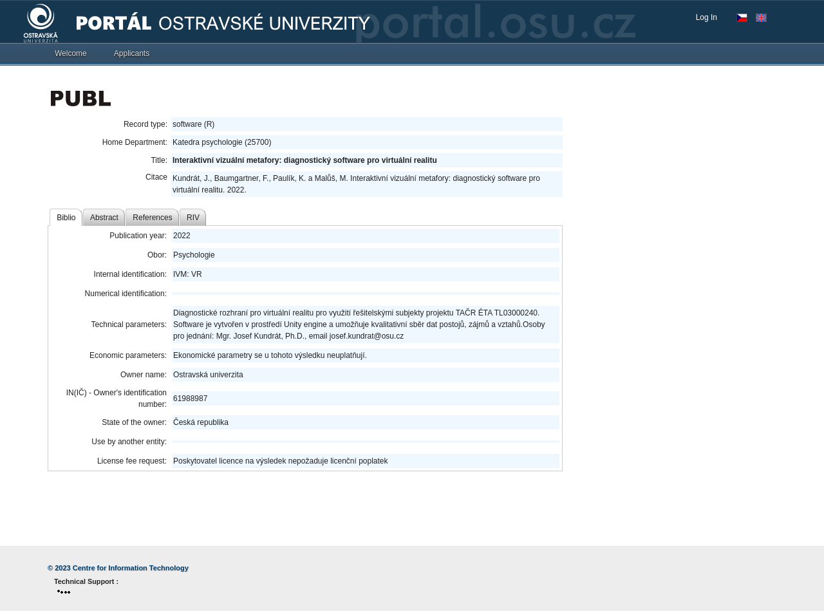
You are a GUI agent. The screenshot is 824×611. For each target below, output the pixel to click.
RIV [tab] (193, 217)
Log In (706, 17)
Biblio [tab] (66, 217)
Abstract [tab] (104, 217)
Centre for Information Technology (131, 568)
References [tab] (152, 217)
